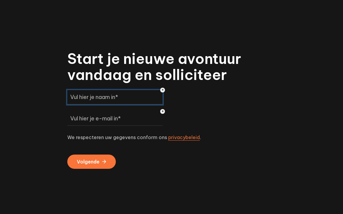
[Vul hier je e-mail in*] (115, 118)
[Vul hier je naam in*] (115, 97)
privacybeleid (184, 137)
